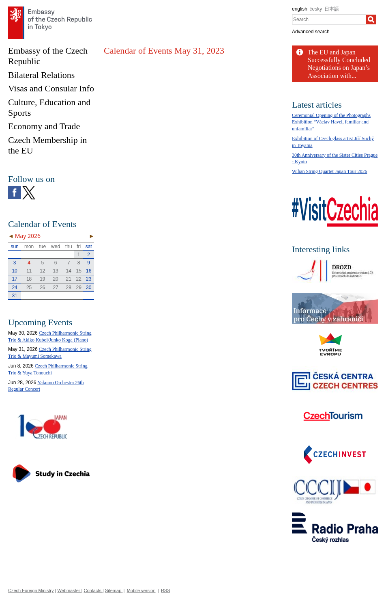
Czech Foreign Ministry (31, 590)
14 (68, 271)
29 (78, 287)
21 (68, 279)
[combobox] (329, 19)
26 (42, 287)
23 (88, 279)
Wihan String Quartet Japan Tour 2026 (329, 171)
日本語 (331, 9)
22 (78, 279)
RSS (165, 590)
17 (14, 279)
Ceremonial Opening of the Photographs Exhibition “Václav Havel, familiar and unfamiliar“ (331, 122)
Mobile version (141, 590)
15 (78, 271)
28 (68, 287)
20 (55, 279)
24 (14, 287)
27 (55, 287)
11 (29, 271)
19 (42, 279)
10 (14, 271)
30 (88, 287)
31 (14, 295)
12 (42, 271)
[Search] (371, 19)
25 (29, 287)
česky (316, 9)
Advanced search (311, 31)
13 (55, 271)
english (299, 9)
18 (29, 279)
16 (88, 271)
